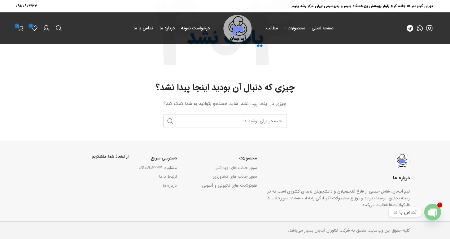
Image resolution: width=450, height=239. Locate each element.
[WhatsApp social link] (420, 28)
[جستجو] (59, 28)
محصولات (248, 158)
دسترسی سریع (164, 158)
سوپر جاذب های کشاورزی (235, 176)
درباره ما (170, 185)
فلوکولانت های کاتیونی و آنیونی (229, 185)
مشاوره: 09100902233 (158, 167)
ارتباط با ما (168, 176)
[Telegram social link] (410, 28)
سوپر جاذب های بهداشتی (235, 167)
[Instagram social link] (429, 28)
